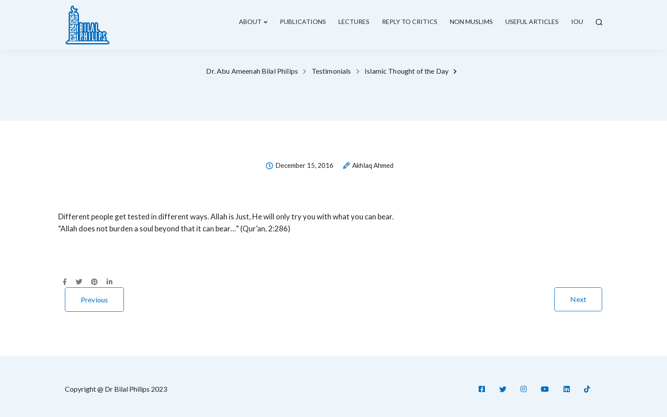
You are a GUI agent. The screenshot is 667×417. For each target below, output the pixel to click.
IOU (577, 21)
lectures (353, 21)
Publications (303, 21)
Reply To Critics (409, 21)
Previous (94, 299)
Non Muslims (471, 21)
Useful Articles (532, 21)
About (250, 21)
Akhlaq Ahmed (372, 165)
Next (578, 299)
